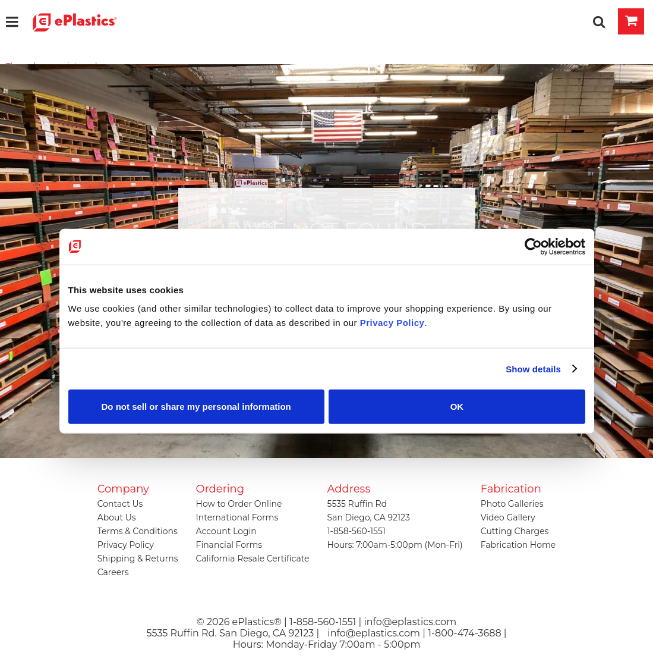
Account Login (226, 531)
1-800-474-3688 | (467, 633)
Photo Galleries (512, 503)
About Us (116, 517)
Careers (113, 572)
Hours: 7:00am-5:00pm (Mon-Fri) (395, 544)
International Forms (237, 517)
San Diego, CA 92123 (368, 517)
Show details (533, 368)
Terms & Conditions (137, 531)
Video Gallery (508, 517)
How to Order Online (239, 503)
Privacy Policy (125, 544)
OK (457, 406)
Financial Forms (229, 544)
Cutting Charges (515, 531)
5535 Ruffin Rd (357, 503)
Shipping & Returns (137, 558)
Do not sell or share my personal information (196, 406)
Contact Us (120, 503)
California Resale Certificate (253, 558)
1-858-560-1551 (356, 531)
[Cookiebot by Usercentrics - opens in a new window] (533, 246)
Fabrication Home (518, 544)
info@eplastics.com (373, 633)
